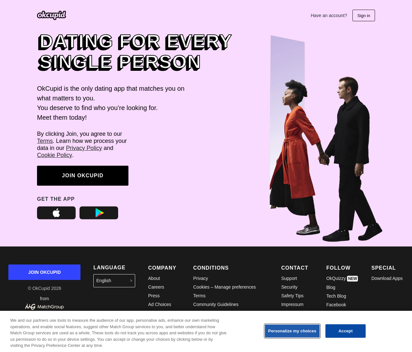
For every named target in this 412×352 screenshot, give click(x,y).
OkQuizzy (342, 279)
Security (289, 287)
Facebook (336, 304)
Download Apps (387, 278)
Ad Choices (159, 304)
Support (289, 278)
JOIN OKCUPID (83, 175)
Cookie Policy (54, 155)
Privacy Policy (84, 148)
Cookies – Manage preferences (224, 287)
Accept (346, 331)
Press (154, 295)
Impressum (292, 304)
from (44, 303)
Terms (45, 141)
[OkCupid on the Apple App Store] (56, 218)
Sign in (363, 15)
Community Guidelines (216, 304)
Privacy (200, 278)
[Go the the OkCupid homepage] (51, 15)
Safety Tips (292, 295)
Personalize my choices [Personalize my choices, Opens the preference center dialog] (292, 331)
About (154, 278)
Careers (156, 287)
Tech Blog (336, 296)
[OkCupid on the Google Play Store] (99, 218)
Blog (330, 287)
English (114, 280)
